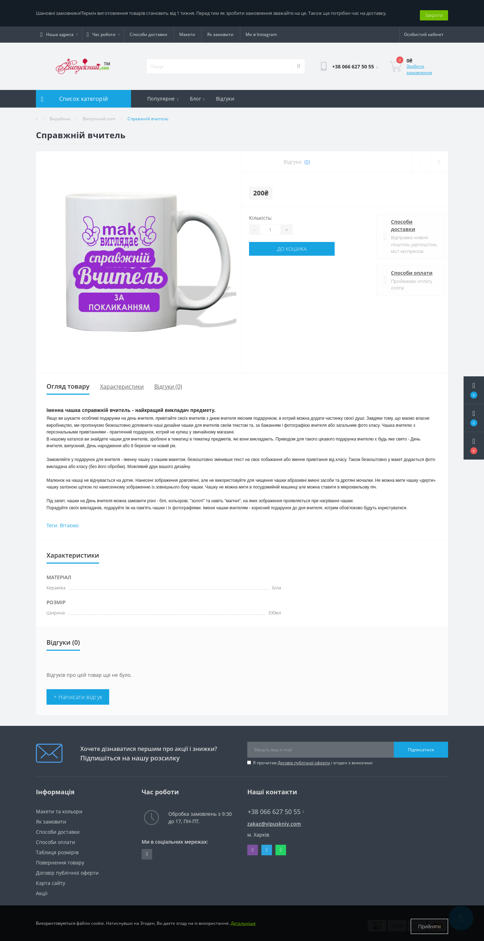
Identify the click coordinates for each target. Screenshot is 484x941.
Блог (197, 94)
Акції (42, 889)
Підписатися (421, 745)
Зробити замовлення (419, 65)
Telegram (266, 846)
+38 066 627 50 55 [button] (276, 808)
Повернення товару (60, 858)
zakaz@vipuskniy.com (274, 819)
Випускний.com (99, 115)
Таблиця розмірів (57, 848)
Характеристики (122, 382)
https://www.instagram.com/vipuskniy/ (147, 850)
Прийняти (429, 926)
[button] (474, 446)
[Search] (298, 62)
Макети (187, 31)
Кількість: (260, 214)
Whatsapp (280, 846)
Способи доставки (148, 31)
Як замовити (220, 31)
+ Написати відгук (78, 693)
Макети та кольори (59, 807)
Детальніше (243, 926)
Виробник (60, 115)
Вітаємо (69, 521)
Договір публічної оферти (304, 759)
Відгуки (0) (168, 382)
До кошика (291, 245)
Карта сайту (50, 879)
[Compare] (439, 157)
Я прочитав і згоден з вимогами (313, 759)
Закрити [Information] (434, 11)
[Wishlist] (421, 157)
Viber (252, 846)
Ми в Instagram (261, 31)
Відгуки (225, 94)
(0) (307, 157)
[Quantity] (270, 225)
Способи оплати (408, 268)
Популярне (163, 94)
